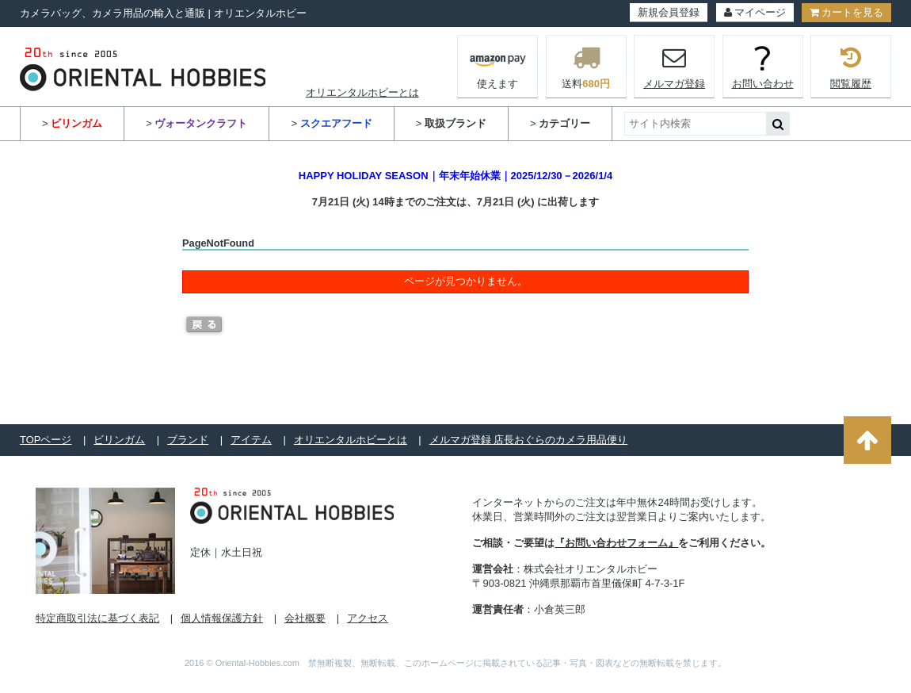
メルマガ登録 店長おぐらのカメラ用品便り (528, 440)
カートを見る (846, 12)
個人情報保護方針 (222, 618)
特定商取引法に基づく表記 (97, 618)
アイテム (251, 440)
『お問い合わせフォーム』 (616, 543)
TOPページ (46, 440)
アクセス (367, 618)
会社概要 (305, 618)
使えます (498, 65)
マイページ (755, 12)
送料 (586, 67)
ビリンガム (119, 440)
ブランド (187, 440)
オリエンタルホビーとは (362, 92)
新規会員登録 (668, 12)
